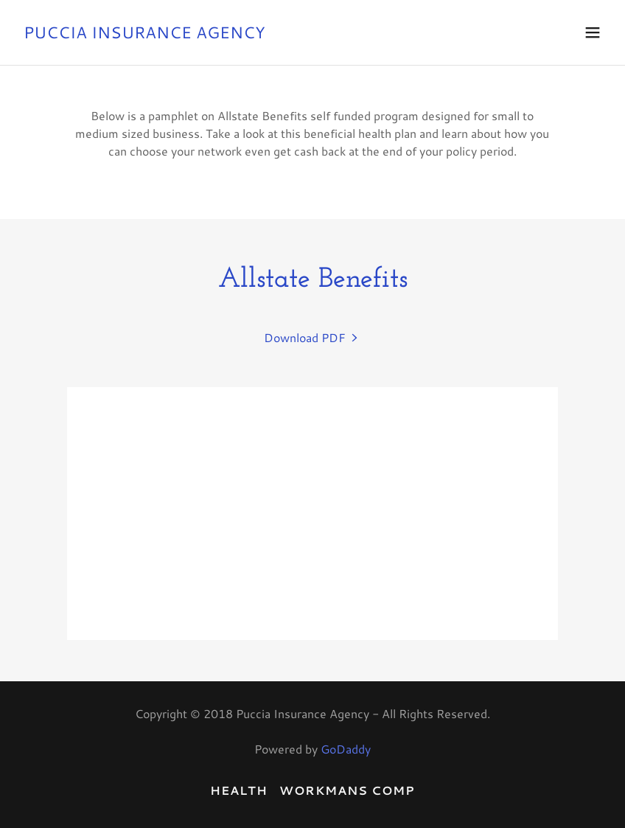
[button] (592, 32)
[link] (144, 33)
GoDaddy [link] (346, 748)
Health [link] (239, 790)
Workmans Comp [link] (347, 790)
